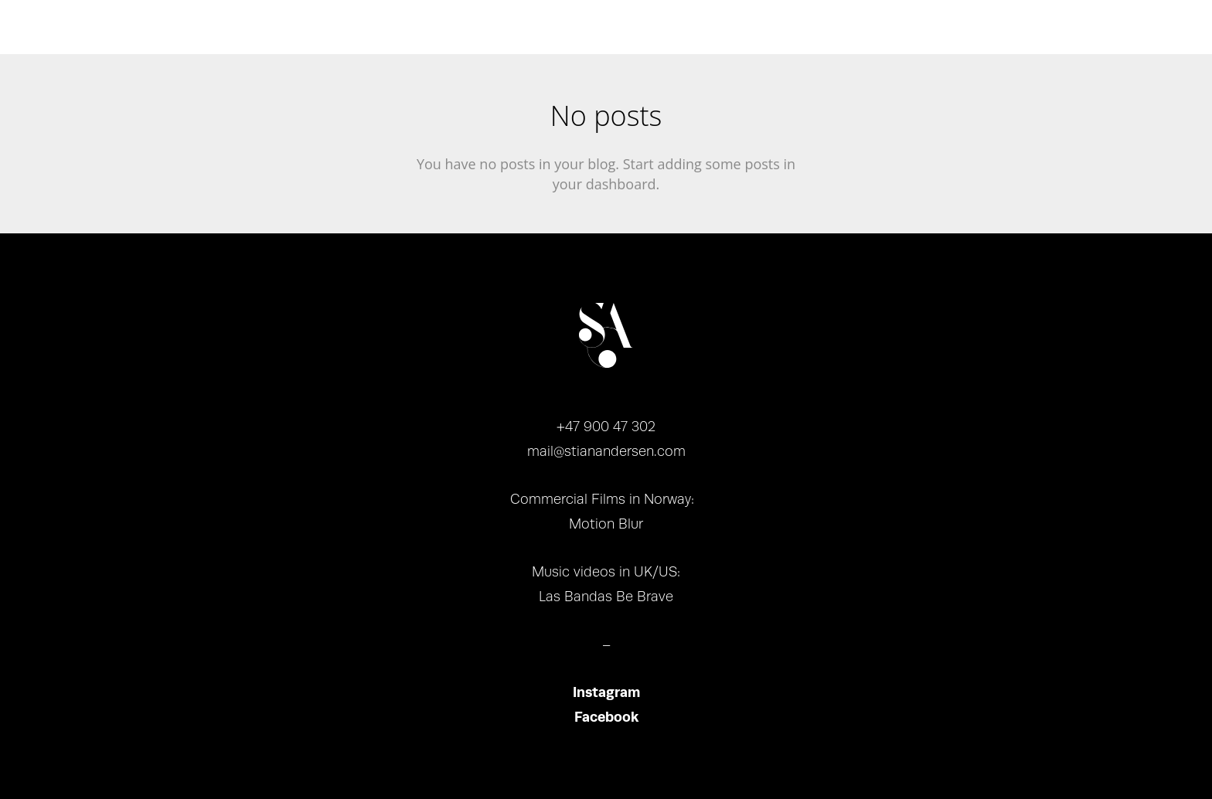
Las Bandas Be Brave (606, 596)
